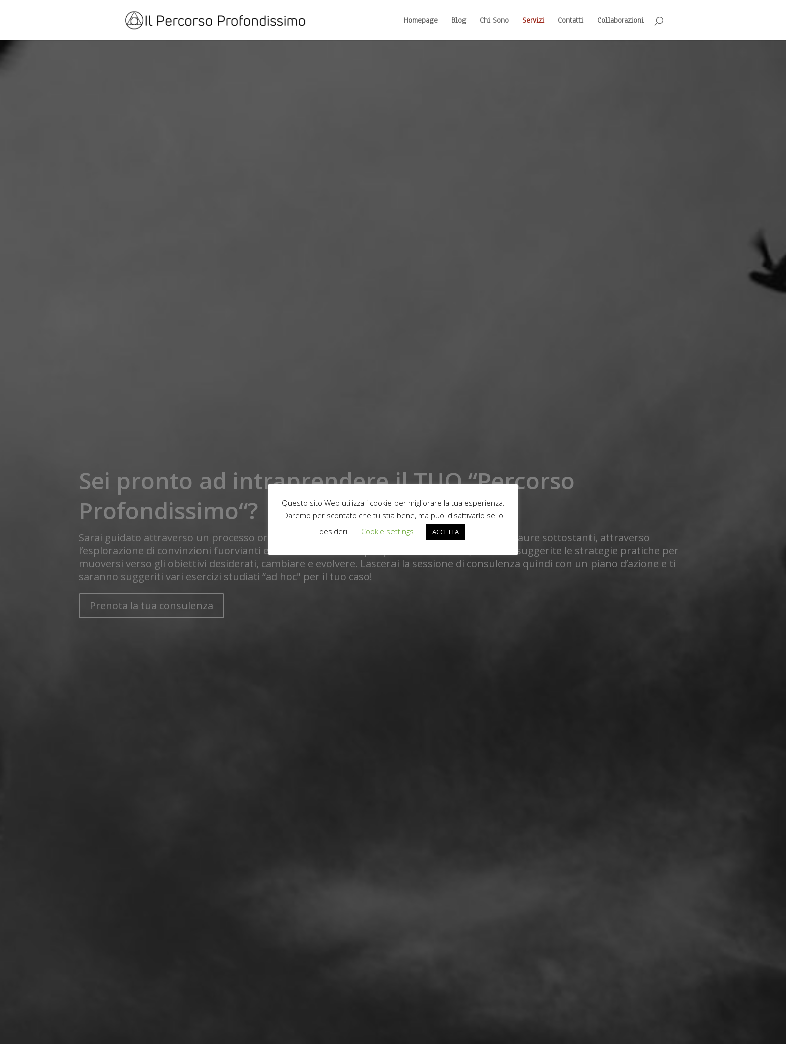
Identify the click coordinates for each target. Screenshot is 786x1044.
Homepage (421, 21)
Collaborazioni (620, 21)
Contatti (570, 21)
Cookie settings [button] (387, 531)
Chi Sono (494, 21)
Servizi (533, 21)
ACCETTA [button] (445, 531)
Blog (458, 21)
